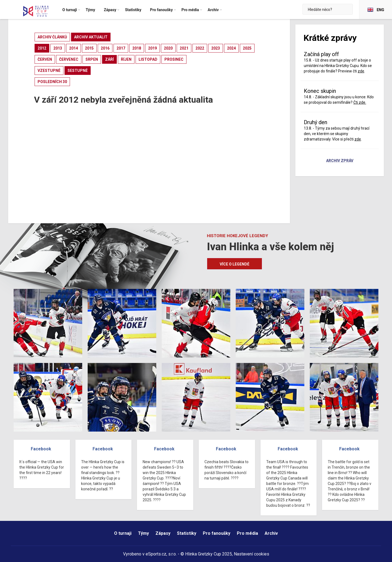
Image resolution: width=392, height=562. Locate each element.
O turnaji (122, 533)
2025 (247, 48)
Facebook (41, 448)
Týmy (143, 533)
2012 (42, 48)
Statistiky (186, 533)
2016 (105, 48)
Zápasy (162, 533)
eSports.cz (156, 554)
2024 (231, 48)
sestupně (78, 70)
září (109, 59)
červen (45, 59)
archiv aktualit (91, 37)
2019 (152, 48)
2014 (73, 48)
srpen (91, 59)
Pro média (247, 533)
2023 (215, 48)
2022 (199, 48)
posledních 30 (52, 82)
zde (361, 71)
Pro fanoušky (216, 533)
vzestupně (49, 70)
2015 (89, 48)
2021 (184, 48)
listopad (148, 59)
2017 (121, 48)
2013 (57, 48)
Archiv (271, 533)
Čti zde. (359, 102)
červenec (68, 59)
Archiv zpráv (339, 161)
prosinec (173, 59)
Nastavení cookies (251, 554)
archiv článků (52, 37)
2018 (136, 48)
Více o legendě (234, 264)
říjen (126, 59)
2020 (168, 48)
